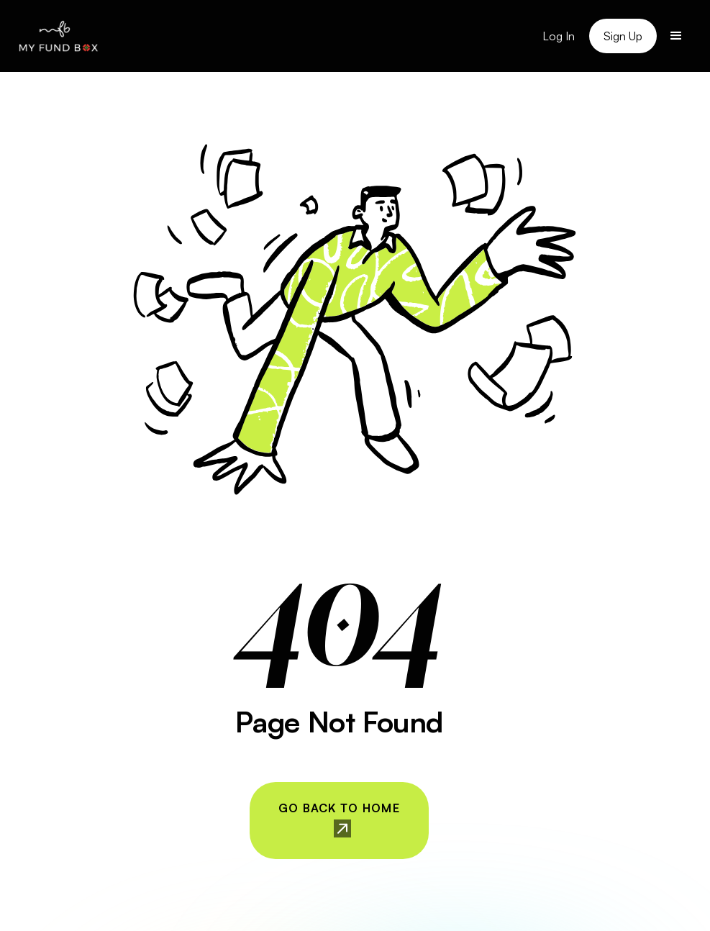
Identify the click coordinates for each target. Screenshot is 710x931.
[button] (676, 36)
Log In (558, 36)
